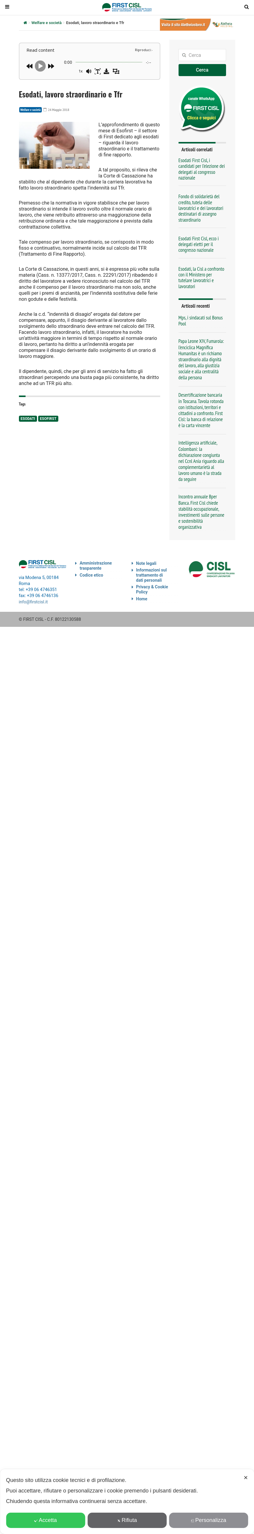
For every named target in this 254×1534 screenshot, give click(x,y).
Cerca (202, 70)
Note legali (146, 563)
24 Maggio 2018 (54, 109)
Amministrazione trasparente (96, 566)
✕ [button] (245, 1478)
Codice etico (91, 575)
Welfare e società (47, 22)
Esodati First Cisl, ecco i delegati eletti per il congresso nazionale (199, 244)
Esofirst (48, 419)
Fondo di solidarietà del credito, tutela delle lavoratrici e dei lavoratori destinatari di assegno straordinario (201, 208)
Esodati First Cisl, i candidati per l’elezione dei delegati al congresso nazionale (202, 169)
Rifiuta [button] (127, 1520)
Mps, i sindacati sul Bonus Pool (201, 320)
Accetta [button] (45, 1520)
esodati (28, 419)
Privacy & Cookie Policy (152, 589)
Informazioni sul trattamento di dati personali (151, 575)
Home (141, 598)
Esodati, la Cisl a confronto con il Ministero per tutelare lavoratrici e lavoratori (201, 278)
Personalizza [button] (208, 1520)
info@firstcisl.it (33, 601)
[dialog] (127, 1501)
